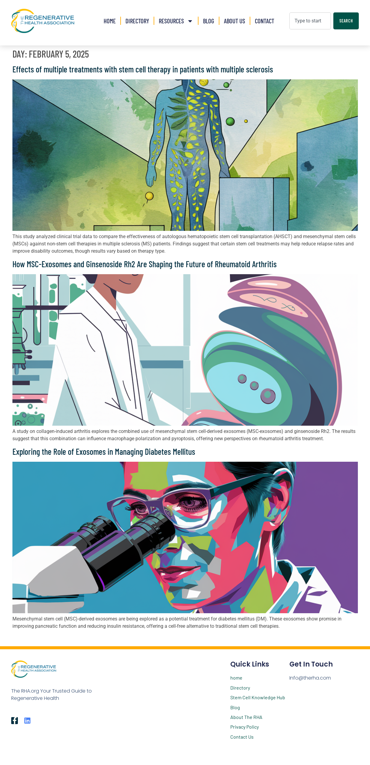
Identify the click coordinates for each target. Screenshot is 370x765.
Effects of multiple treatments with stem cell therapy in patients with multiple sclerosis (142, 69)
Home (110, 21)
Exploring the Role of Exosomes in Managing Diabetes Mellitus (103, 451)
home (236, 677)
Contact (264, 21)
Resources (176, 21)
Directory (137, 21)
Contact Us (242, 737)
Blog (208, 21)
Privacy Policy (244, 727)
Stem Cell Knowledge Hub (257, 697)
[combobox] (310, 20)
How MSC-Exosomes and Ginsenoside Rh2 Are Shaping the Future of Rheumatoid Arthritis (144, 264)
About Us (234, 21)
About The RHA (246, 717)
